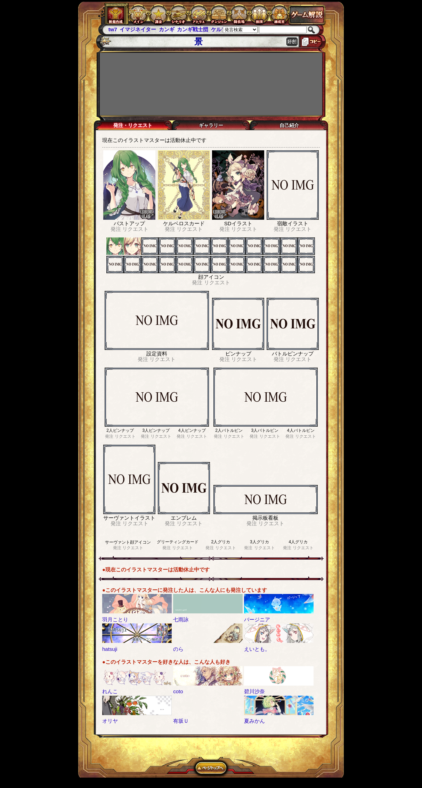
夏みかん (254, 721)
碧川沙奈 (254, 691)
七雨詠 (181, 619)
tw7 (112, 29)
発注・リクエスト (132, 125)
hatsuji (109, 649)
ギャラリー (211, 125)
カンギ (167, 29)
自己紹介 (289, 125)
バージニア (257, 619)
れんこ (110, 691)
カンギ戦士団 (192, 29)
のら (178, 649)
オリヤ (110, 721)
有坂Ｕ (181, 721)
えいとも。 (257, 649)
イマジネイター (138, 29)
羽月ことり (115, 619)
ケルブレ (221, 29)
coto (178, 691)
